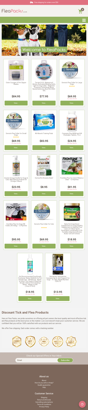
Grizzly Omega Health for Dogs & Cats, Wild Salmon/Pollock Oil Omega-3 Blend (16, 179)
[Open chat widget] (82, 404)
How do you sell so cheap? (44, 383)
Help (44, 387)
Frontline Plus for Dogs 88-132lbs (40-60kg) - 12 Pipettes (16, 225)
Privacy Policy (44, 407)
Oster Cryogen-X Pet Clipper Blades (16, 83)
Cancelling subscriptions (44, 402)
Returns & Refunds (44, 400)
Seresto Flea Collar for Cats (44, 224)
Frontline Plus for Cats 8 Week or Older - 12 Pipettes (72, 178)
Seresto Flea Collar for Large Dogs (72, 83)
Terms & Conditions (44, 404)
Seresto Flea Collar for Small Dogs (16, 134)
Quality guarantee (44, 385)
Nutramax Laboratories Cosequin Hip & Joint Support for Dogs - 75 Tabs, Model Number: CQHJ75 (58, 279)
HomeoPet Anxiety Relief (44, 178)
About (44, 380)
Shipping (44, 397)
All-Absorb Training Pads (44, 133)
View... (72, 194)
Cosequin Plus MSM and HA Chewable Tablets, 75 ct (72, 134)
